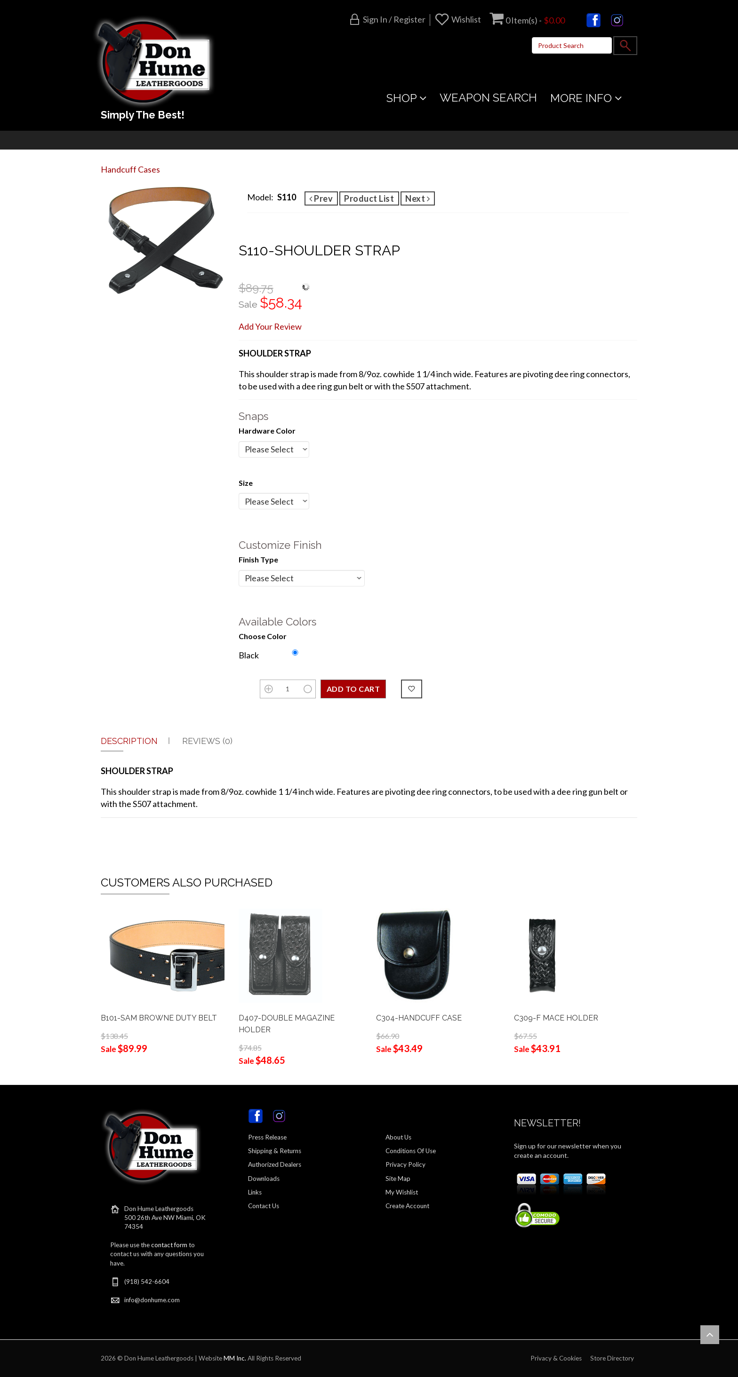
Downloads (264, 1178)
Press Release (267, 1137)
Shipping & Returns (274, 1151)
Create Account (407, 1206)
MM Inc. (235, 1358)
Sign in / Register (394, 19)
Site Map (397, 1178)
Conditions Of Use (410, 1151)
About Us (398, 1137)
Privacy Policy (405, 1164)
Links (255, 1192)
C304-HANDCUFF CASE (419, 1017)
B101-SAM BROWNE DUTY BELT (159, 1017)
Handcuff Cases (130, 169)
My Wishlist (401, 1192)
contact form (169, 1245)
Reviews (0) (207, 741)
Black (249, 655)
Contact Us (263, 1206)
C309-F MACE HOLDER (556, 1017)
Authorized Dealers (274, 1164)
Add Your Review (270, 326)
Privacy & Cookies (556, 1358)
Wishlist (466, 19)
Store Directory (612, 1358)
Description (129, 741)
